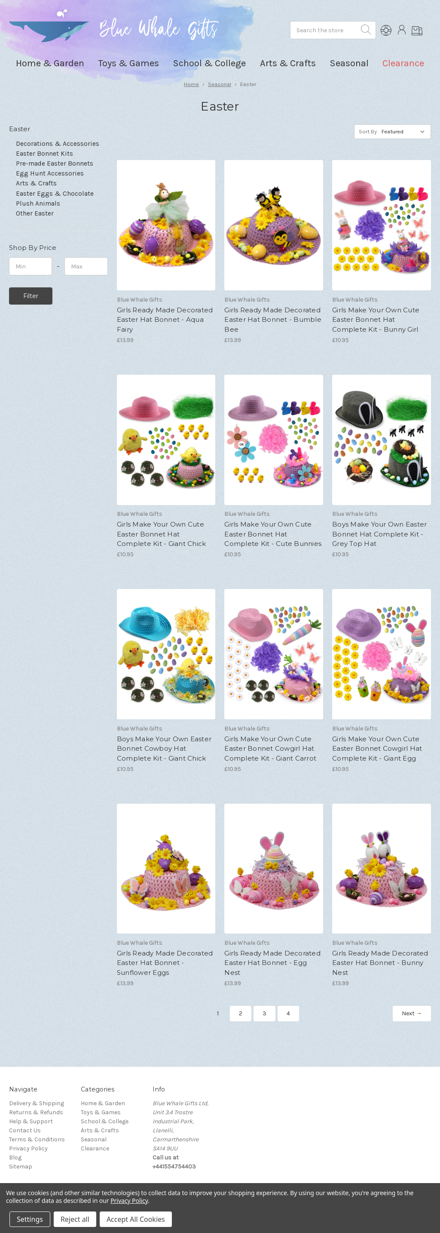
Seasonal (219, 84)
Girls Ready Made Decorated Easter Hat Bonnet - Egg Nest (272, 963)
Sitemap (20, 1166)
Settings (30, 1219)
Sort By (368, 131)
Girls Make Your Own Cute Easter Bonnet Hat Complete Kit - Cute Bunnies (272, 534)
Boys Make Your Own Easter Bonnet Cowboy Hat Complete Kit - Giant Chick (164, 748)
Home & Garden (103, 1103)
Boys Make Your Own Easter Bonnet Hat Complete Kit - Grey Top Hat (379, 534)
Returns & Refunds (36, 1112)
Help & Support (31, 1121)
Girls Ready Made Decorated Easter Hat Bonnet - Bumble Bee (272, 319)
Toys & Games (101, 1112)
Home (191, 84)
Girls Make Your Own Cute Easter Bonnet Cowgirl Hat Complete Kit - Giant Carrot (270, 748)
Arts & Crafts (36, 183)
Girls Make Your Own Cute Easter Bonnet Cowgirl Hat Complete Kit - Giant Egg (377, 748)
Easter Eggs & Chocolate (55, 193)
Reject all (75, 1219)
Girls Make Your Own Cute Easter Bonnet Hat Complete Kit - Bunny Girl (375, 319)
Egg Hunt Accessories (50, 173)
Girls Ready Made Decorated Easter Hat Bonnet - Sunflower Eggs (165, 963)
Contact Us (25, 1130)
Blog (15, 1157)
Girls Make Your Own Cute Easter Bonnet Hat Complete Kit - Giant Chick (161, 534)
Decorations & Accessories (57, 144)
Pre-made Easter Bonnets (54, 163)
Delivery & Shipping (36, 1103)
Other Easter (35, 213)
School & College (104, 1121)
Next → (412, 1013)
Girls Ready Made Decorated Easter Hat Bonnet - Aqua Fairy (165, 319)
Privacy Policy (28, 1148)
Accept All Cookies (136, 1219)
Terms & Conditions (37, 1139)
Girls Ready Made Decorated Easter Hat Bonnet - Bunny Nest (380, 963)
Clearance (403, 63)
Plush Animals (38, 203)
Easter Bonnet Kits (44, 153)
